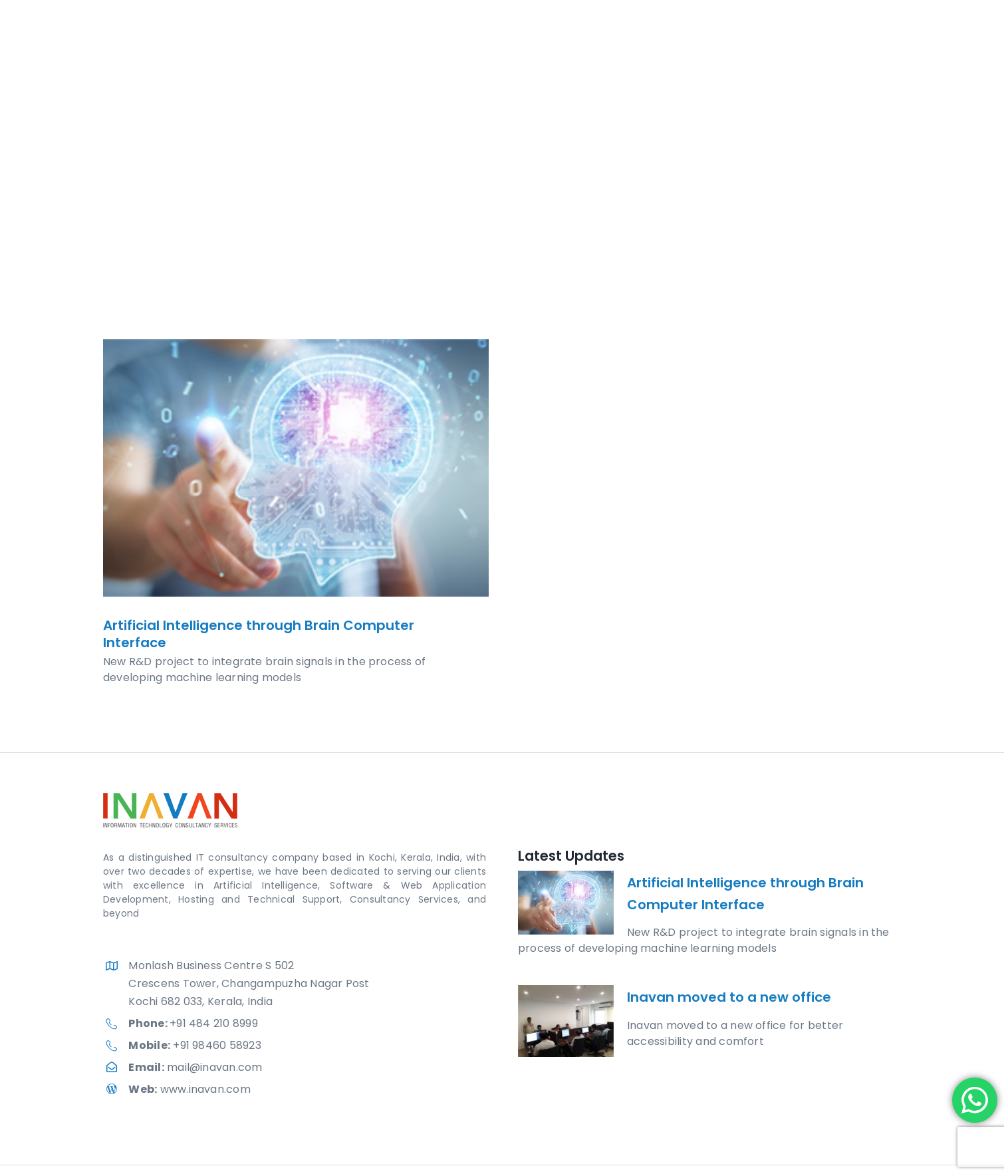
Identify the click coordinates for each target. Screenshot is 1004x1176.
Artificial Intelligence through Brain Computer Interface (258, 634)
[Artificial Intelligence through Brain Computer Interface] (296, 468)
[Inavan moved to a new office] (566, 1021)
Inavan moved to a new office (729, 997)
